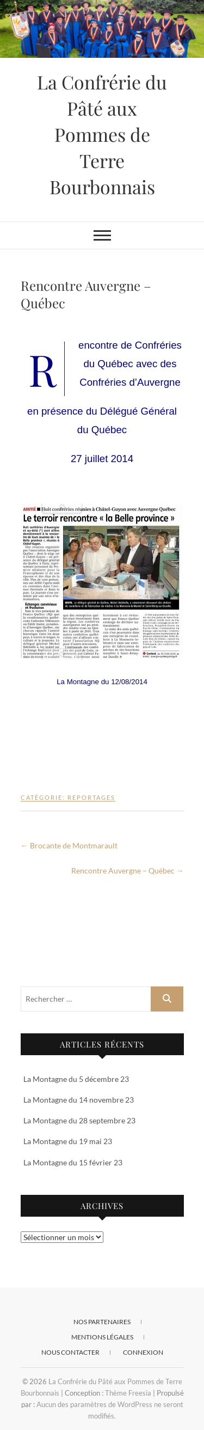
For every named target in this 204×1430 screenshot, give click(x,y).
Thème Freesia (128, 1393)
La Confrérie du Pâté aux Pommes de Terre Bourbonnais (102, 134)
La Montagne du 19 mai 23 (67, 1141)
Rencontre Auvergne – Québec (127, 870)
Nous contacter (70, 1352)
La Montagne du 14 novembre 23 (78, 1099)
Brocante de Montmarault (69, 845)
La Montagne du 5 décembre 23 (76, 1079)
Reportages (91, 797)
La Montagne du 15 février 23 (72, 1162)
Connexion (143, 1352)
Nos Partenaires (102, 1322)
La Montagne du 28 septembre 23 (79, 1120)
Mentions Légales (102, 1337)
